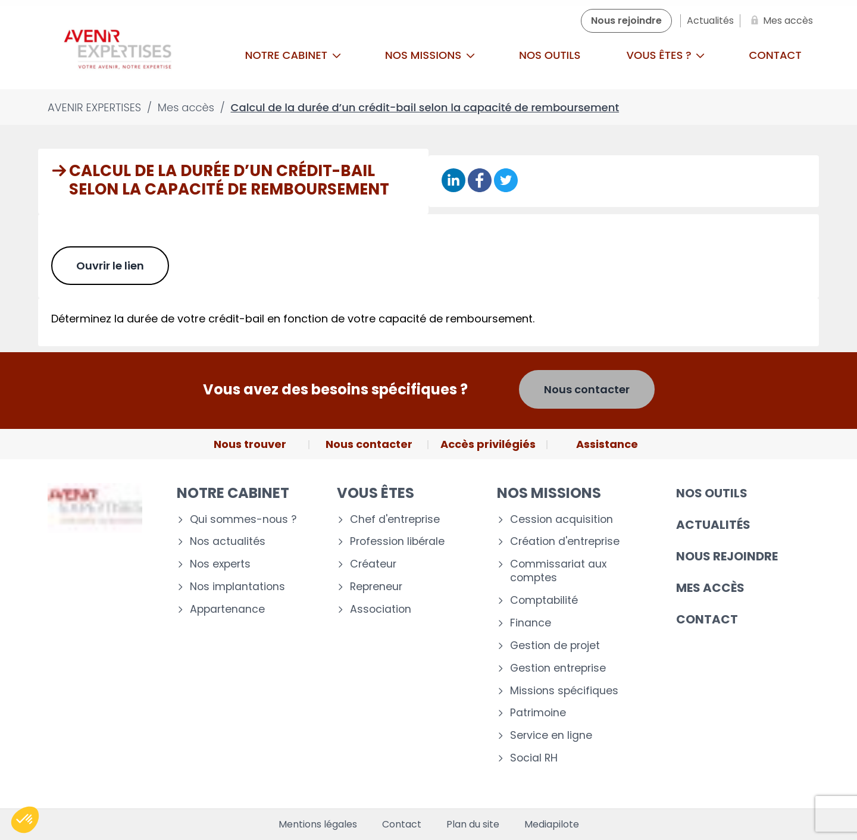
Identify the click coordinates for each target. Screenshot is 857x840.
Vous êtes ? (665, 55)
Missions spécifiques (564, 691)
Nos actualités (227, 541)
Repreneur (376, 587)
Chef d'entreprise (395, 519)
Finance (530, 623)
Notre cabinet (293, 55)
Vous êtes (375, 493)
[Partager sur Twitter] (506, 181)
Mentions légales (318, 824)
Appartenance (227, 609)
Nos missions (430, 55)
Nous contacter (587, 389)
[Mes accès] (779, 20)
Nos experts (220, 564)
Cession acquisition (561, 519)
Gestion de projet (555, 646)
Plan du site (472, 824)
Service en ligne (551, 735)
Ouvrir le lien (110, 265)
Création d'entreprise (565, 541)
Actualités (713, 524)
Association (380, 609)
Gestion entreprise (558, 668)
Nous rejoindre (727, 556)
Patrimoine (538, 713)
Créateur (373, 564)
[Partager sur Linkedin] (453, 181)
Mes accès (710, 587)
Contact (775, 55)
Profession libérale (397, 541)
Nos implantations (237, 587)
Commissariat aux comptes (558, 571)
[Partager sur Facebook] (480, 181)
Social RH (534, 758)
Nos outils (549, 55)
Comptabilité (544, 600)
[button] (25, 819)
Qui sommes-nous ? (243, 519)
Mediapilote (551, 824)
